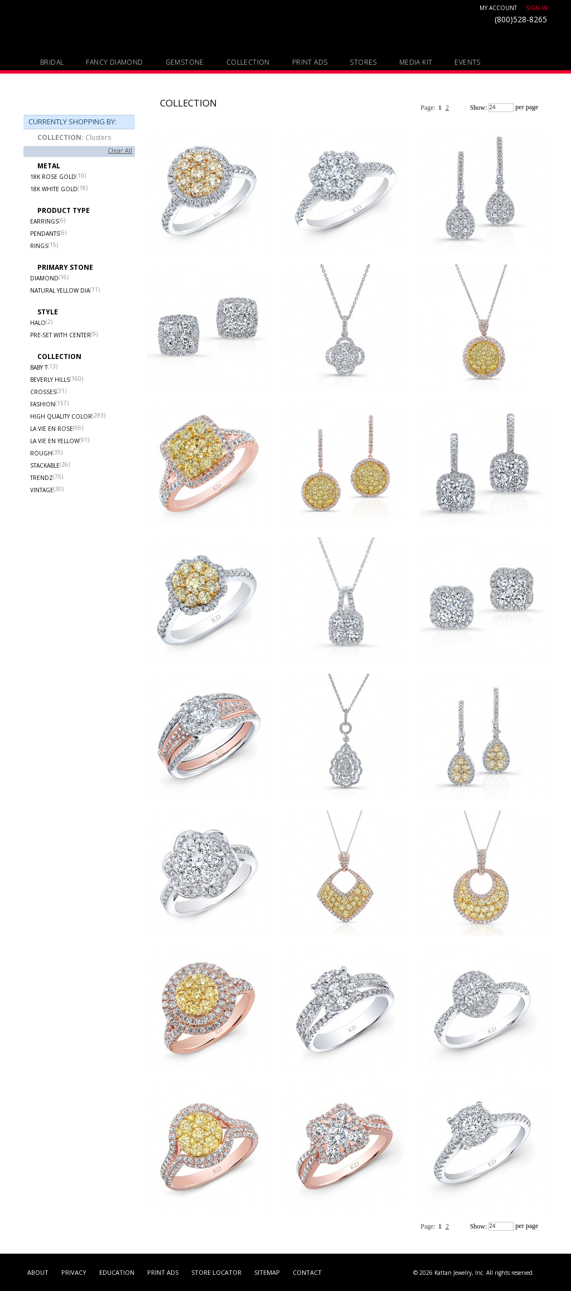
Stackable (45, 465)
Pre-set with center (60, 335)
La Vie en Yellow (54, 441)
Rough (41, 453)
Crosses (43, 392)
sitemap (267, 1272)
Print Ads (162, 1272)
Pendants (45, 233)
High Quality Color (61, 416)
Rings (39, 246)
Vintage (42, 490)
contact (307, 1272)
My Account (498, 8)
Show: (478, 107)
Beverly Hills (50, 380)
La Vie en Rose (51, 429)
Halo (38, 323)
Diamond (44, 278)
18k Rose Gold (53, 177)
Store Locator (216, 1272)
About (38, 1272)
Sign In (537, 8)
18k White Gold (54, 189)
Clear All (120, 150)
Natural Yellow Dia (60, 290)
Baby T (38, 367)
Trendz (41, 478)
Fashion (42, 404)
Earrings (44, 221)
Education (116, 1272)
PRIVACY (73, 1272)
